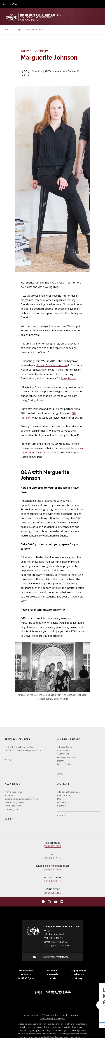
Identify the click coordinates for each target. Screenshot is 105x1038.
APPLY (61, 815)
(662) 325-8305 (52, 869)
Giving (78, 978)
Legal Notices (73, 1015)
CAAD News (12, 784)
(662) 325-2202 (52, 846)
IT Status (26, 974)
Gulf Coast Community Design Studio (23, 750)
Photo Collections (13, 805)
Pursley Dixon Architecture (52, 365)
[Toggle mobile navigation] (101, 4)
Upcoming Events (13, 809)
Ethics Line (60, 1015)
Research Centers (17, 739)
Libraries (52, 978)
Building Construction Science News (21, 798)
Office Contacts (64, 802)
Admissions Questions (69, 791)
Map (60, 798)
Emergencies (26, 970)
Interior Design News (14, 802)
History (60, 760)
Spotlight (17, 29)
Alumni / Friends (69, 739)
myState (13, 4)
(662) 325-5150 (52, 892)
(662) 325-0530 (52, 881)
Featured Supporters (67, 757)
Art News (9, 795)
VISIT (8, 760)
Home (7, 29)
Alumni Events (63, 750)
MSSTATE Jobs (26, 978)
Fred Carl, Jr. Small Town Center (20, 746)
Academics (52, 970)
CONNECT (10, 819)
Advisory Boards (64, 746)
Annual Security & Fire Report (52, 1018)
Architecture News (13, 791)
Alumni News (63, 753)
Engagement (78, 970)
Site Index (61, 805)
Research (52, 974)
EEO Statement (48, 1015)
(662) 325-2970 (52, 858)
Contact (63, 784)
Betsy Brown (68, 378)
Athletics (79, 974)
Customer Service (32, 1015)
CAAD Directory (64, 795)
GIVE (60, 774)
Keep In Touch (64, 764)
